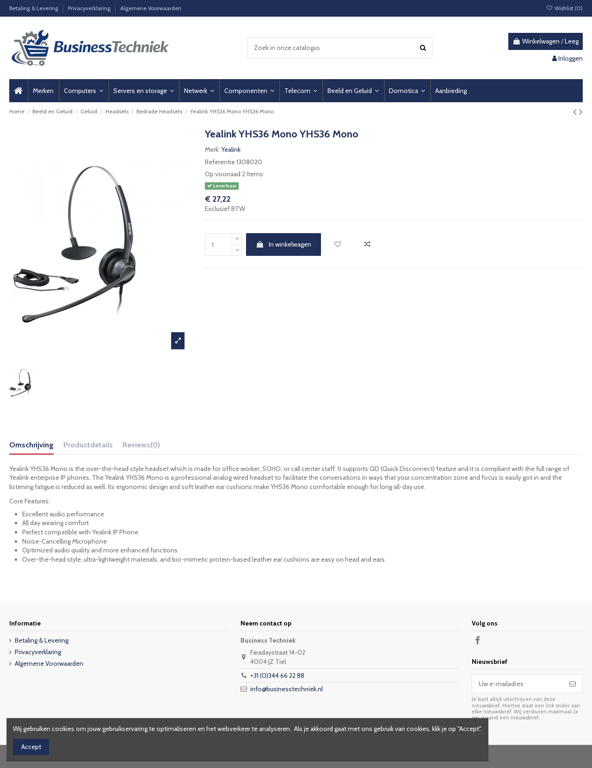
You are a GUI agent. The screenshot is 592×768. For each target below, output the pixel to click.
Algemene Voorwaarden (150, 8)
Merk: (212, 149)
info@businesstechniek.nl (286, 689)
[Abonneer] (572, 684)
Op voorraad (222, 174)
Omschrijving (31, 444)
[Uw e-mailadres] (517, 684)
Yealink (230, 149)
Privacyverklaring (90, 8)
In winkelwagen (283, 244)
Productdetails (88, 444)
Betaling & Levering (34, 8)
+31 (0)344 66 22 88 (277, 675)
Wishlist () (564, 8)
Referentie (220, 162)
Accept (31, 747)
